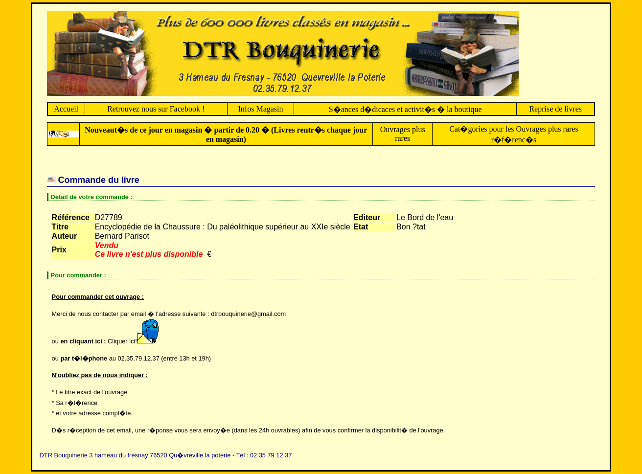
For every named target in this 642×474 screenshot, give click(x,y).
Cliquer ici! (135, 341)
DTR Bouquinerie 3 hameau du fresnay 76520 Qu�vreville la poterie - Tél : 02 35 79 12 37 (166, 455)
